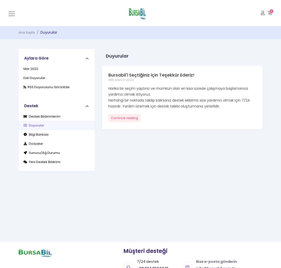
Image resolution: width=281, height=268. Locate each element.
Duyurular (33, 125)
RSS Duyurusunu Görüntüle (46, 87)
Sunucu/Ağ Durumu (41, 152)
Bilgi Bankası (36, 134)
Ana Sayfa (27, 32)
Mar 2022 (30, 68)
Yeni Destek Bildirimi (41, 162)
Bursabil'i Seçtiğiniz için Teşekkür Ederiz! (151, 75)
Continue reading (124, 118)
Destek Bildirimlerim (41, 116)
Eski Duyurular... (35, 78)
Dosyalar (33, 143)
